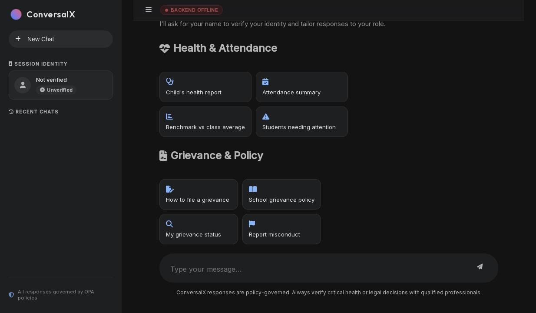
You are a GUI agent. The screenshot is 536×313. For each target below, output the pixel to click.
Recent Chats (34, 112)
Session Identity (38, 64)
